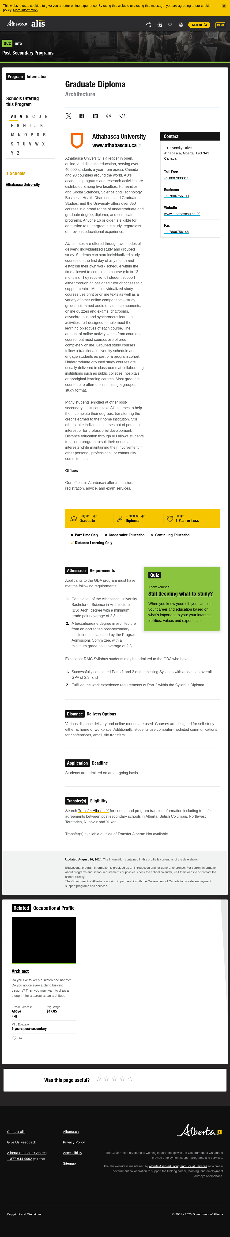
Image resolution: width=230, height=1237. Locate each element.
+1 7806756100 (176, 196)
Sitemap (69, 1163)
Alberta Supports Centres (26, 1153)
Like (170, 24)
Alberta (16, 23)
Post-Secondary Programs (27, 53)
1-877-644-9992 (19, 1159)
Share (149, 24)
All (13, 116)
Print (181, 24)
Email (109, 116)
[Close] (224, 6)
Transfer (93, 811)
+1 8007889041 (176, 178)
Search (197, 25)
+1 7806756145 (176, 232)
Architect (24, 973)
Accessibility (72, 1153)
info (12, 43)
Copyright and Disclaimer (24, 1214)
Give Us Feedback (21, 1142)
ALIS (38, 23)
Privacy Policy (74, 1142)
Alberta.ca (71, 1132)
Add (159, 24)
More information (25, 10)
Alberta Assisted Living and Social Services (178, 1166)
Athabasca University (23, 184)
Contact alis (16, 1132)
